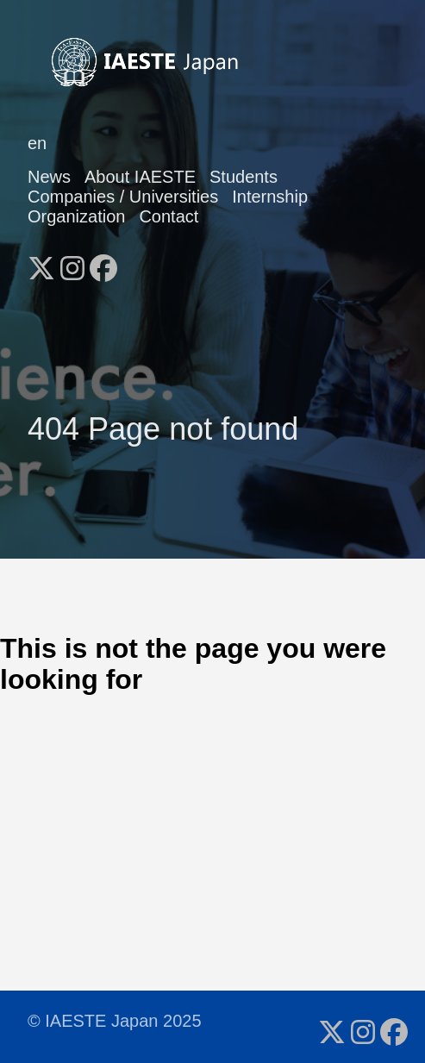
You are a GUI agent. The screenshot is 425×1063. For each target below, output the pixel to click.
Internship (270, 196)
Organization (76, 216)
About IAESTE (140, 176)
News (49, 176)
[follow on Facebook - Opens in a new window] (103, 263)
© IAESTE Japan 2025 (115, 1020)
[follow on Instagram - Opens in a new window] (72, 263)
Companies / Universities (123, 196)
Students (243, 176)
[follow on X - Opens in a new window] (41, 263)
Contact (168, 216)
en (37, 143)
